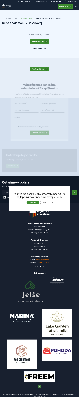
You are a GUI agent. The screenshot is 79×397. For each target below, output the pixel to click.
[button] (76, 6)
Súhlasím (33, 202)
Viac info (46, 202)
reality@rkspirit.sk (42, 260)
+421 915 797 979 (43, 263)
